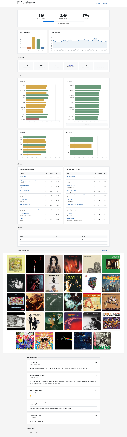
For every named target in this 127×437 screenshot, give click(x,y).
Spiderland (23, 176)
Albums (98, 3)
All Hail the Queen (35, 363)
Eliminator (69, 181)
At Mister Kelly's (71, 185)
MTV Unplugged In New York (38, 403)
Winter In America (24, 190)
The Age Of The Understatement (75, 209)
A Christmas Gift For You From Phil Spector (78, 195)
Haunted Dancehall (25, 213)
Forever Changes (24, 185)
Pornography (23, 199)
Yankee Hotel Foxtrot (25, 204)
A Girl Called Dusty (72, 190)
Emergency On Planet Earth (37, 375)
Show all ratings (34, 432)
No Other (69, 213)
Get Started (106, 3)
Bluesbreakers (70, 218)
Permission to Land (35, 415)
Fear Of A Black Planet (36, 390)
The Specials (70, 199)
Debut (21, 218)
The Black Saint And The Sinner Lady (29, 209)
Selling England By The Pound (28, 181)
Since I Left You (24, 195)
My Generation (71, 176)
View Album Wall (106, 250)
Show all (87, 124)
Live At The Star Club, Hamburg (75, 204)
